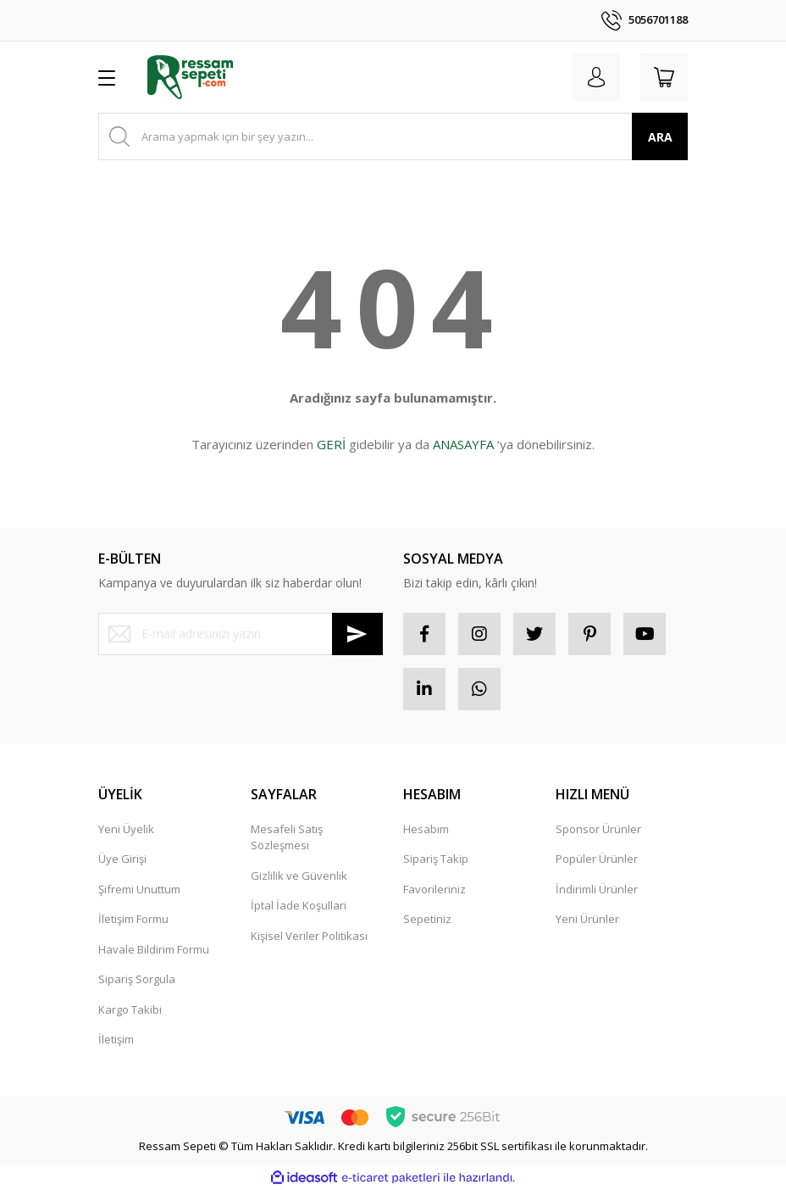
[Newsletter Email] (240, 634)
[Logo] (190, 77)
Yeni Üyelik (126, 829)
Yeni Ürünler (587, 918)
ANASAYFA (463, 444)
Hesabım (426, 829)
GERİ (331, 444)
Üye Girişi (122, 858)
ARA (660, 137)
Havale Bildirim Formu (153, 949)
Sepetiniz (427, 918)
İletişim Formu (133, 918)
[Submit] (357, 634)
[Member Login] (596, 77)
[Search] (393, 136)
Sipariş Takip (435, 858)
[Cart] (664, 77)
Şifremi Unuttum (139, 889)
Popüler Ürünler (597, 858)
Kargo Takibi (130, 1009)
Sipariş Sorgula (136, 979)
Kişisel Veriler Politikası (309, 935)
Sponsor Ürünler (598, 829)
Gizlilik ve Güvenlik (299, 875)
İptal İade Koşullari (298, 905)
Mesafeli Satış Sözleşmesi (287, 837)
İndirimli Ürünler (597, 889)
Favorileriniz (434, 889)
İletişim (116, 1039)
